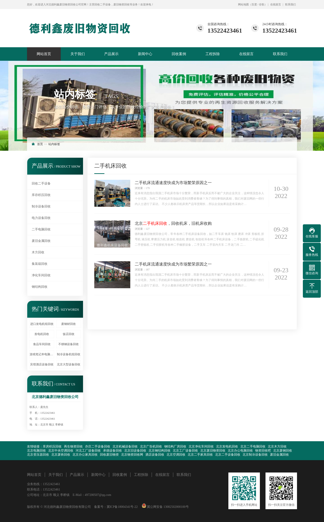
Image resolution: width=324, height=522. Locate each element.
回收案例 (179, 54)
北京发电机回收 (227, 446)
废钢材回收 (68, 324)
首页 (40, 144)
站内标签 (54, 144)
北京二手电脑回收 (253, 446)
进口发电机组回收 (42, 324)
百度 (254, 4)
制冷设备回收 (41, 206)
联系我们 (290, 4)
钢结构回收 (39, 286)
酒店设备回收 (154, 454)
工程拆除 (212, 54)
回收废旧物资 (109, 454)
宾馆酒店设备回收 (42, 364)
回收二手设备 (41, 183)
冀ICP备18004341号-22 (122, 506)
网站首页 (44, 54)
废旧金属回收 (41, 241)
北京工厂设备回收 (185, 450)
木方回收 (38, 252)
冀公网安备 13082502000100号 (167, 506)
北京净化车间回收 (201, 446)
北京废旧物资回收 (212, 450)
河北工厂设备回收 (88, 450)
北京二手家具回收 (200, 454)
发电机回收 (41, 334)
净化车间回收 (41, 275)
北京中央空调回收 (60, 450)
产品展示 (111, 54)
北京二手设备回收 (227, 454)
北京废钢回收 (282, 450)
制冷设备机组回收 (68, 354)
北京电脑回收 (36, 450)
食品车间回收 (42, 344)
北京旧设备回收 (135, 450)
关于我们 (77, 54)
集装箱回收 (39, 264)
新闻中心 (145, 54)
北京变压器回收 (38, 454)
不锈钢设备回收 (68, 344)
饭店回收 (68, 334)
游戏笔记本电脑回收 (42, 354)
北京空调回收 (175, 454)
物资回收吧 (263, 450)
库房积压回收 (52, 446)
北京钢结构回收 (159, 450)
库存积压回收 (41, 195)
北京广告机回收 (151, 446)
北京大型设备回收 (68, 364)
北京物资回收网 (132, 454)
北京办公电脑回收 (240, 450)
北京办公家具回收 (85, 454)
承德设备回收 (112, 450)
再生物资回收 (73, 446)
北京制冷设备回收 (255, 454)
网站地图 (243, 4)
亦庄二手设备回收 (97, 446)
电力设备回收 (41, 218)
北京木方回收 (277, 446)
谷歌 (261, 4)
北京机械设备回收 (125, 446)
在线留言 (275, 4)
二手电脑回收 (41, 229)
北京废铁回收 (60, 454)
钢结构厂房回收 (175, 446)
